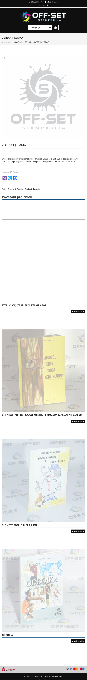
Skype (47, 5)
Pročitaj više (78, 311)
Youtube (44, 5)
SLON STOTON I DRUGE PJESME (19, 525)
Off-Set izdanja (30, 42)
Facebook (40, 5)
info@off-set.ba (53, 2)
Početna (15, 42)
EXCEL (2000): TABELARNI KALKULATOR (24, 305)
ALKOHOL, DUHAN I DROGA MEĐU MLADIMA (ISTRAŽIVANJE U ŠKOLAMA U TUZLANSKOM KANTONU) (43, 415)
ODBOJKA (7, 635)
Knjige (21, 42)
